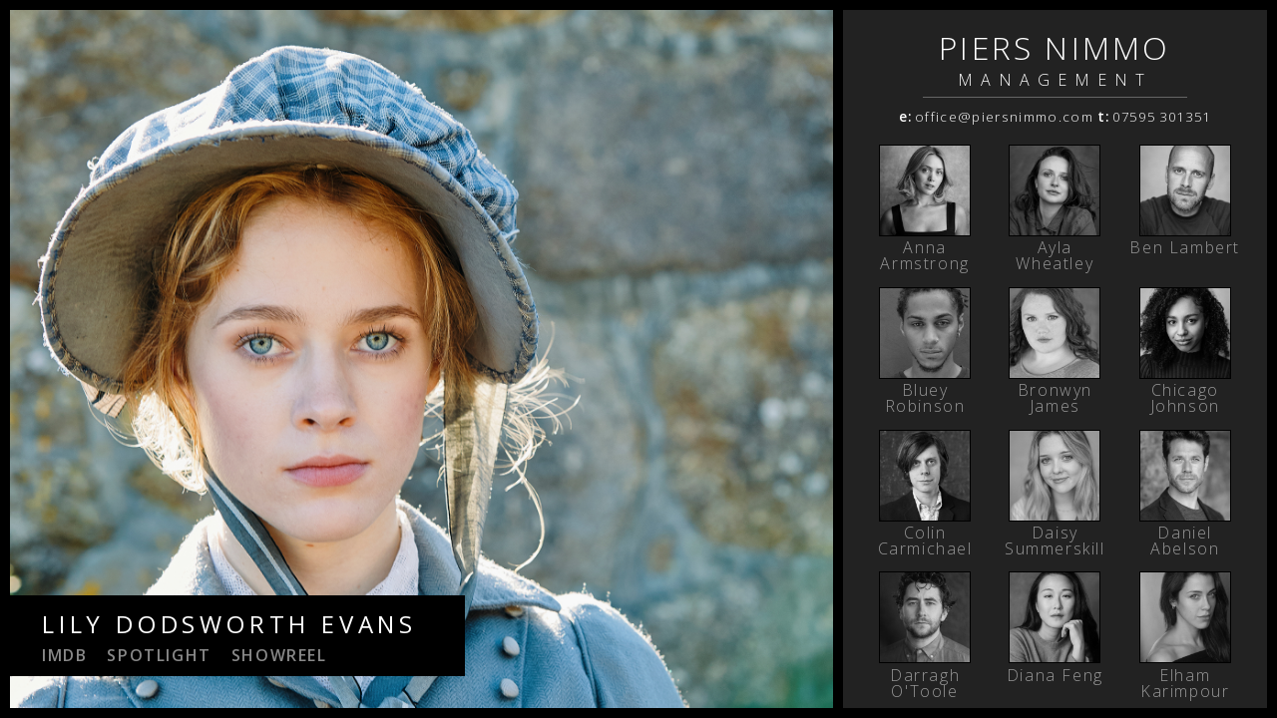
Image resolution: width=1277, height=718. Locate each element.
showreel (279, 655)
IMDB (64, 655)
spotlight (159, 655)
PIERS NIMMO (1054, 47)
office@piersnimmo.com (1004, 117)
